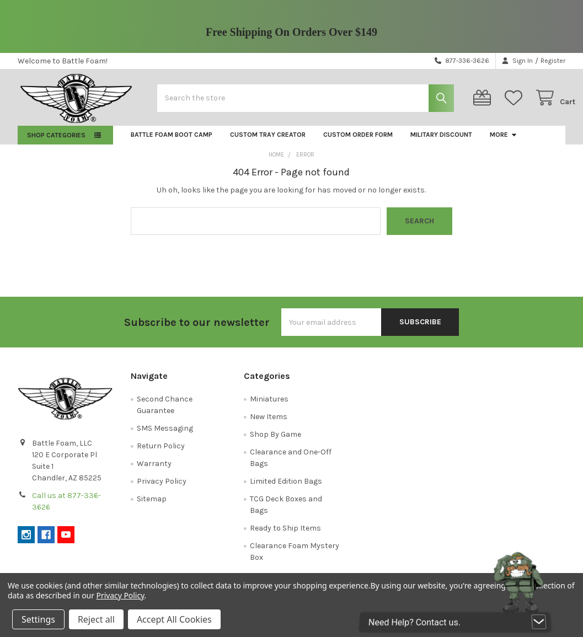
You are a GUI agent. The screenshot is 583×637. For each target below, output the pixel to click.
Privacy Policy (161, 489)
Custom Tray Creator (268, 142)
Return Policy (161, 453)
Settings (38, 619)
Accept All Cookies (174, 619)
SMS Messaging (165, 436)
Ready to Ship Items (285, 535)
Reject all (96, 619)
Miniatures (269, 406)
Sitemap (152, 506)
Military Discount (441, 142)
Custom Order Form (358, 142)
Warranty (154, 471)
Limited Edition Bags (286, 489)
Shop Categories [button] (56, 143)
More (503, 142)
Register (553, 61)
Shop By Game (275, 442)
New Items (268, 424)
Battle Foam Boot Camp (171, 142)
